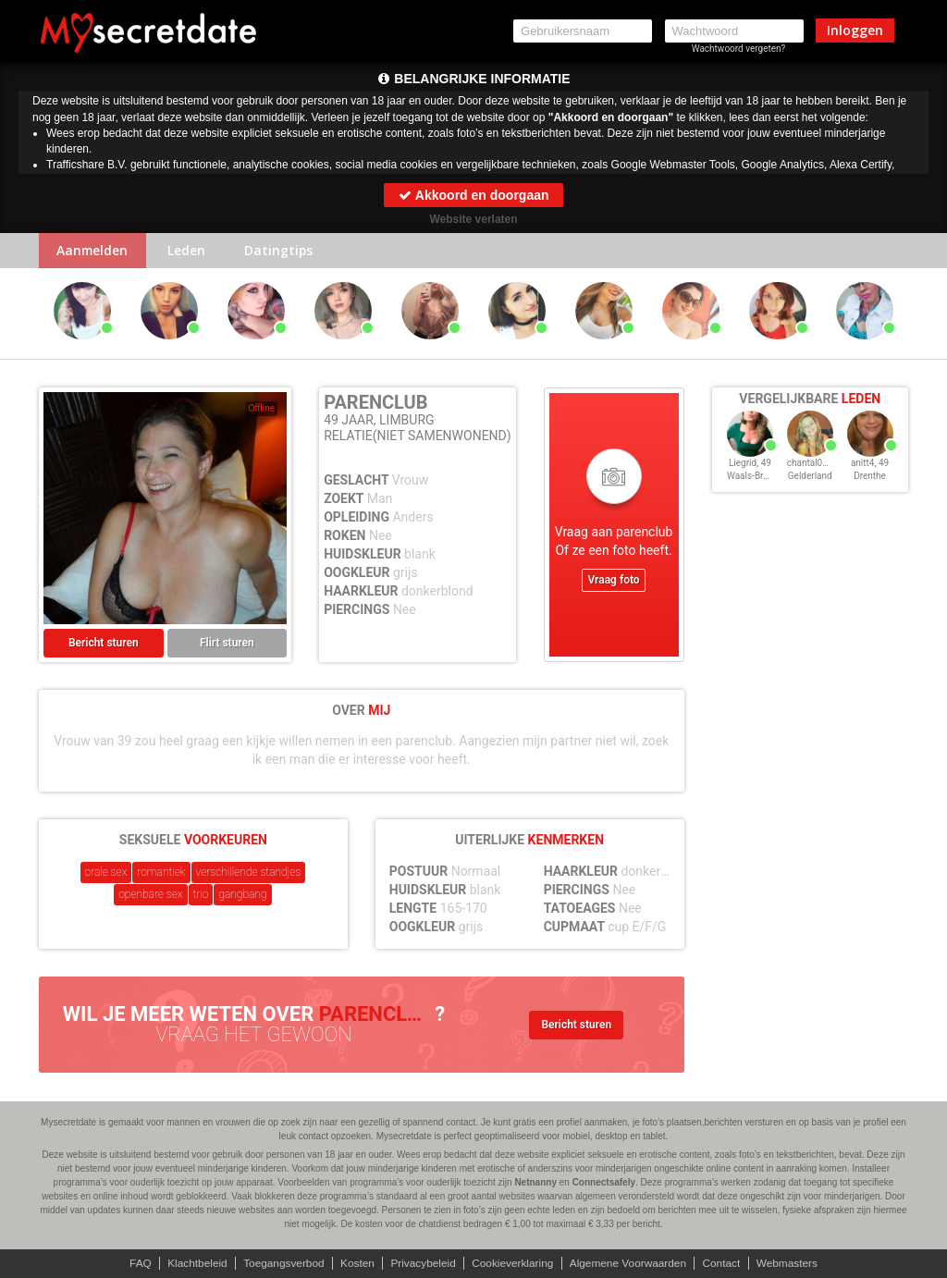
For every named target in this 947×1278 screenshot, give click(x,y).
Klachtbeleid (194, 1263)
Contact (725, 1263)
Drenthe (870, 477)
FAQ (136, 1263)
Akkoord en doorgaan (473, 195)
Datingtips (283, 251)
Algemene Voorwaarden (630, 1263)
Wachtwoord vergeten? (739, 48)
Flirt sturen (227, 643)
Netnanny (535, 1182)
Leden (189, 251)
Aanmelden (93, 251)
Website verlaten (473, 219)
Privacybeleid (422, 1263)
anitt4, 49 (870, 464)
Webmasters (791, 1263)
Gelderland (810, 477)
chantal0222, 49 (820, 464)
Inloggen (855, 30)
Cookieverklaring (513, 1263)
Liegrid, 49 (750, 464)
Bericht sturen (103, 643)
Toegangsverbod (281, 1263)
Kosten (355, 1263)
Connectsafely (603, 1182)
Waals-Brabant (757, 477)
